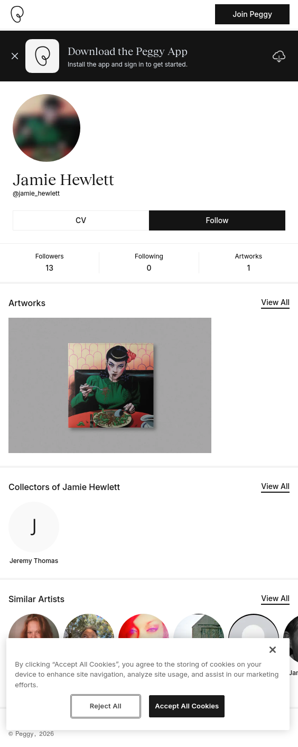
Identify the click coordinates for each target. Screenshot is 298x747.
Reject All (106, 706)
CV (81, 220)
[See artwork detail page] (109, 385)
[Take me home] (16, 14)
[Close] (272, 649)
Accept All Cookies (187, 706)
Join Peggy (252, 14)
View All (275, 302)
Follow (217, 220)
